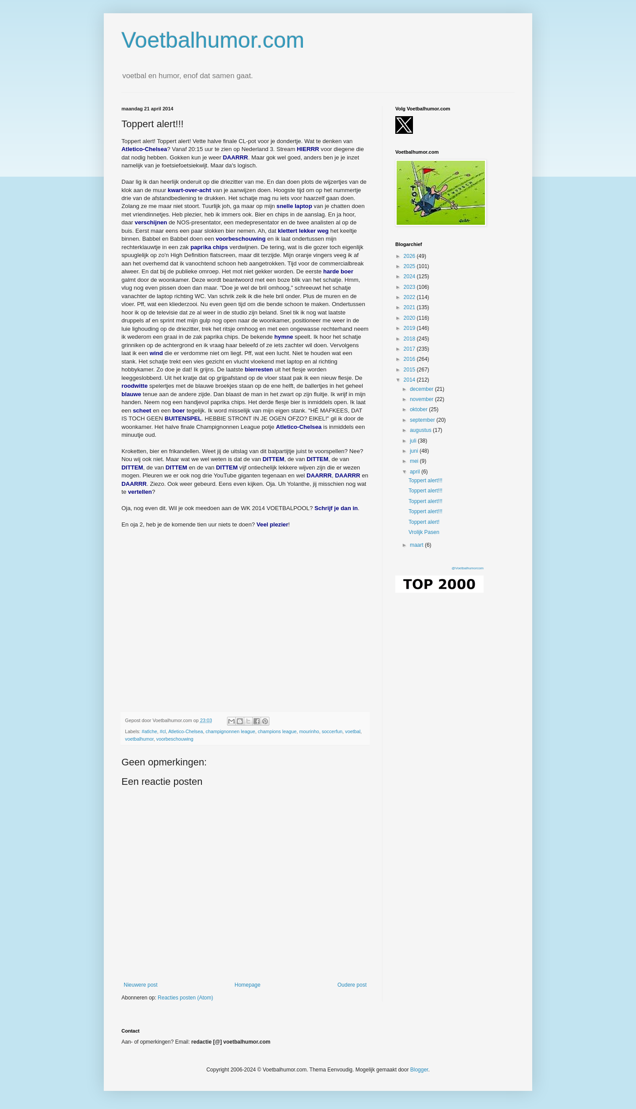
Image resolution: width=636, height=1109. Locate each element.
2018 (410, 339)
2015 (410, 370)
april (415, 472)
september (423, 420)
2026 (410, 256)
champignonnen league (230, 731)
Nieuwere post (141, 985)
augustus (421, 430)
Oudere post (352, 985)
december (422, 389)
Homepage (248, 985)
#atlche (149, 731)
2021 (410, 307)
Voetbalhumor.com (212, 40)
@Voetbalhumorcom (467, 568)
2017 (410, 349)
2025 (410, 266)
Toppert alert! (424, 522)
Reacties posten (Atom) (185, 998)
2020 (410, 318)
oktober (419, 409)
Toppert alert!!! (426, 480)
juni (415, 451)
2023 (410, 287)
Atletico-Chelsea (185, 731)
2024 (410, 276)
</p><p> (245, 611)
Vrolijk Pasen (424, 532)
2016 (410, 359)
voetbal (352, 731)
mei (415, 461)
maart (417, 545)
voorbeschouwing (174, 739)
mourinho (309, 731)
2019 (410, 328)
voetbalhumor (139, 739)
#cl (163, 731)
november (422, 399)
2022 (410, 297)
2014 (410, 380)
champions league (277, 731)
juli (414, 441)
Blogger (419, 1070)
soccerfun (332, 731)
